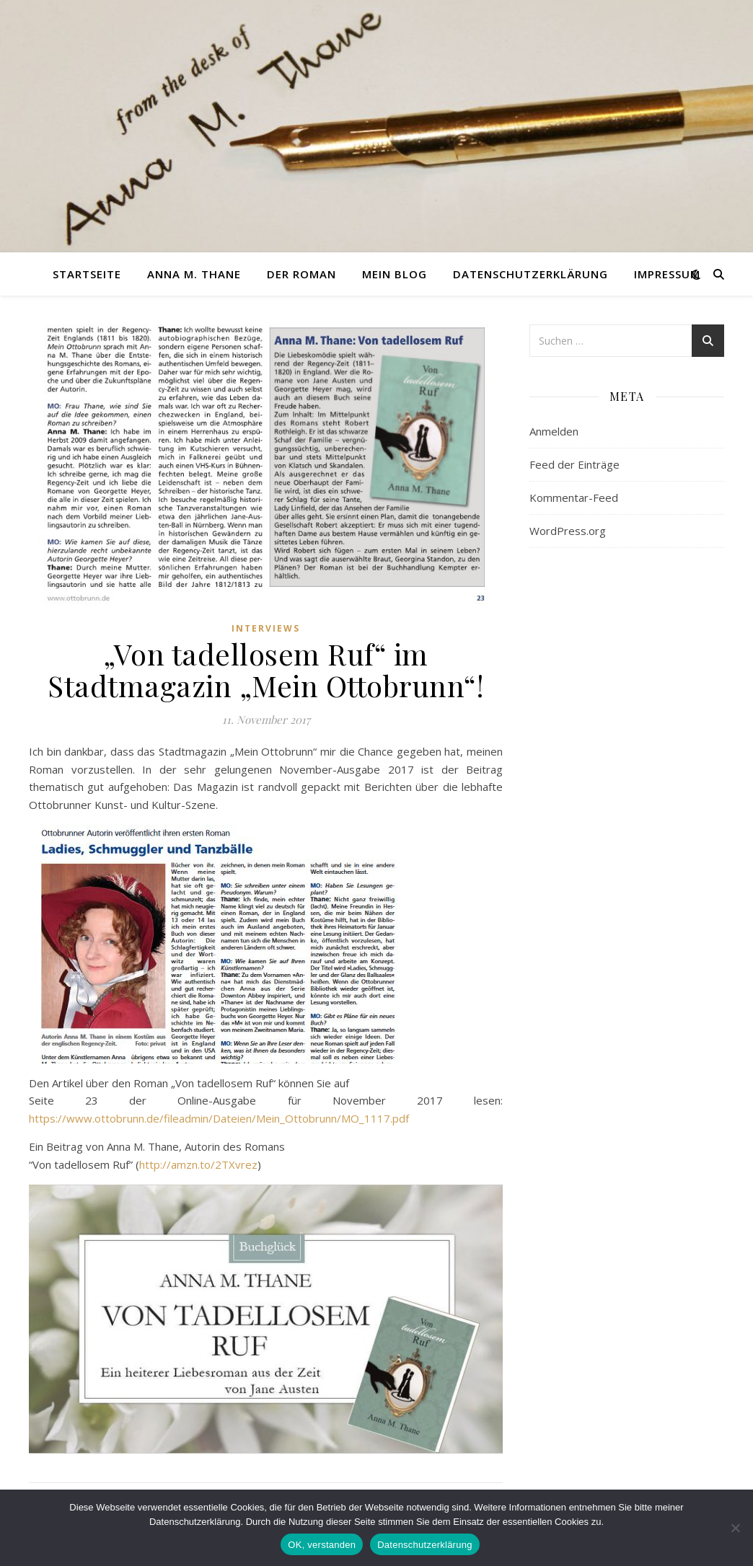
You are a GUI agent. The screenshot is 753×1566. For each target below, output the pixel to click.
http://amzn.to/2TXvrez (198, 1164)
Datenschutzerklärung (530, 274)
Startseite (87, 274)
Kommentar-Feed (573, 497)
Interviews (266, 628)
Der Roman (301, 274)
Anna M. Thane (194, 274)
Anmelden (553, 431)
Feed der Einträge (574, 464)
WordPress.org (567, 530)
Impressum (667, 274)
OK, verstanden (322, 1544)
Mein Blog (394, 274)
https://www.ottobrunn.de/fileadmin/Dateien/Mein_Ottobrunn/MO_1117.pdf (219, 1118)
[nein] (735, 1528)
